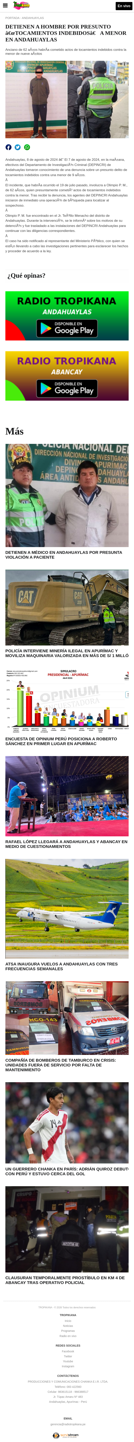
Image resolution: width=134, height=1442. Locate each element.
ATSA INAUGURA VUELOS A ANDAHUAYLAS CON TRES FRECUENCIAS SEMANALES (61, 966)
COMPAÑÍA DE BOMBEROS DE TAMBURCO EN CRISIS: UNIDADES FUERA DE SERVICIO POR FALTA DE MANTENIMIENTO (60, 1065)
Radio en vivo (68, 1336)
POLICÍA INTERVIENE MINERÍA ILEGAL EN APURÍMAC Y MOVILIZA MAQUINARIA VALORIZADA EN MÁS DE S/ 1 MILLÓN (68, 653)
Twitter (68, 1356)
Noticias (68, 1325)
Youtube (68, 1361)
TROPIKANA (45, 1307)
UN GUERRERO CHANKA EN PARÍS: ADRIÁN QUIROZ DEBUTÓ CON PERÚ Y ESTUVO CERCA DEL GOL (68, 1171)
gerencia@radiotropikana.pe (67, 1424)
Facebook (68, 1351)
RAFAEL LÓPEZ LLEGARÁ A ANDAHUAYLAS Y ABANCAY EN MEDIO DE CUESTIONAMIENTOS (66, 844)
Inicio (68, 1320)
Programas (68, 1330)
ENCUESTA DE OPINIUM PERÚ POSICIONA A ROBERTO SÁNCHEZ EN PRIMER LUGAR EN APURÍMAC (61, 741)
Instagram (68, 1366)
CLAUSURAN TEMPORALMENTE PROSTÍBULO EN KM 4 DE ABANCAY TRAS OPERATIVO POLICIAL (65, 1280)
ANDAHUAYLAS (33, 18)
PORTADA (12, 18)
